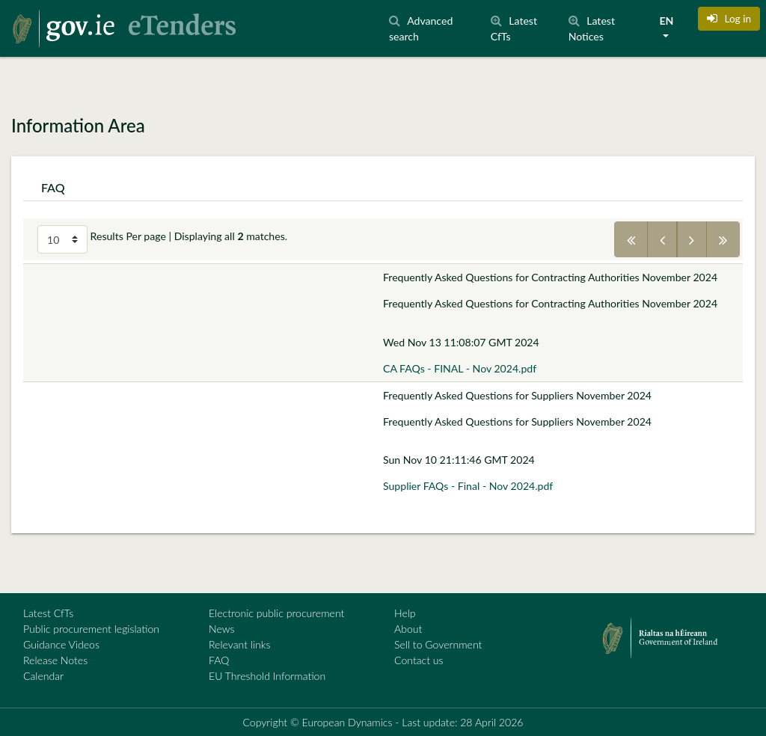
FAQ (219, 660)
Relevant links (239, 644)
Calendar (43, 675)
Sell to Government (438, 644)
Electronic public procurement (276, 613)
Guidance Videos (61, 644)
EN (666, 20)
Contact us (419, 660)
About (408, 628)
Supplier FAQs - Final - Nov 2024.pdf (468, 485)
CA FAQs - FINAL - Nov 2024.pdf (459, 368)
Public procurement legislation (91, 628)
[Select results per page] (62, 239)
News (221, 628)
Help (405, 613)
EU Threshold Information (267, 675)
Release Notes (55, 660)
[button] (729, 19)
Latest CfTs (48, 613)
